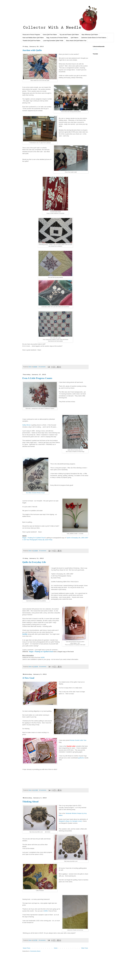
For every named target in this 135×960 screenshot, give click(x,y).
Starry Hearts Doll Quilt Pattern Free (76, 40)
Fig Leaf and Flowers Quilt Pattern (69, 34)
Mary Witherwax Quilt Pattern (90, 34)
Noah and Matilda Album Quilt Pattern (33, 37)
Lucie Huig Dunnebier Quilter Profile (53, 40)
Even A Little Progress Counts (37, 378)
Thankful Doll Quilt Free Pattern (31, 40)
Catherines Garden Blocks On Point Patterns (93, 37)
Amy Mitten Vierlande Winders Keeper (35, 492)
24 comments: (42, 366)
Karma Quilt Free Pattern (50, 34)
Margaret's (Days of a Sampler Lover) (70, 821)
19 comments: (43, 790)
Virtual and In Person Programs (31, 34)
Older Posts (84, 948)
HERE (43, 657)
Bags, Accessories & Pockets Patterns (57, 37)
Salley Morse (26, 425)
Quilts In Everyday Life (34, 562)
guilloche (81, 758)
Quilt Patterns (74, 37)
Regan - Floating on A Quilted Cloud (41, 651)
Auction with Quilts (32, 50)
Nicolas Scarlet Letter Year (78, 740)
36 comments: (43, 666)
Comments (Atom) (35, 951)
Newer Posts (26, 948)
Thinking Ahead (30, 801)
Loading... (95, 49)
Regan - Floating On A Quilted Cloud (33, 537)
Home (55, 948)
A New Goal (28, 678)
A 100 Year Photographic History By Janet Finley (37, 539)
